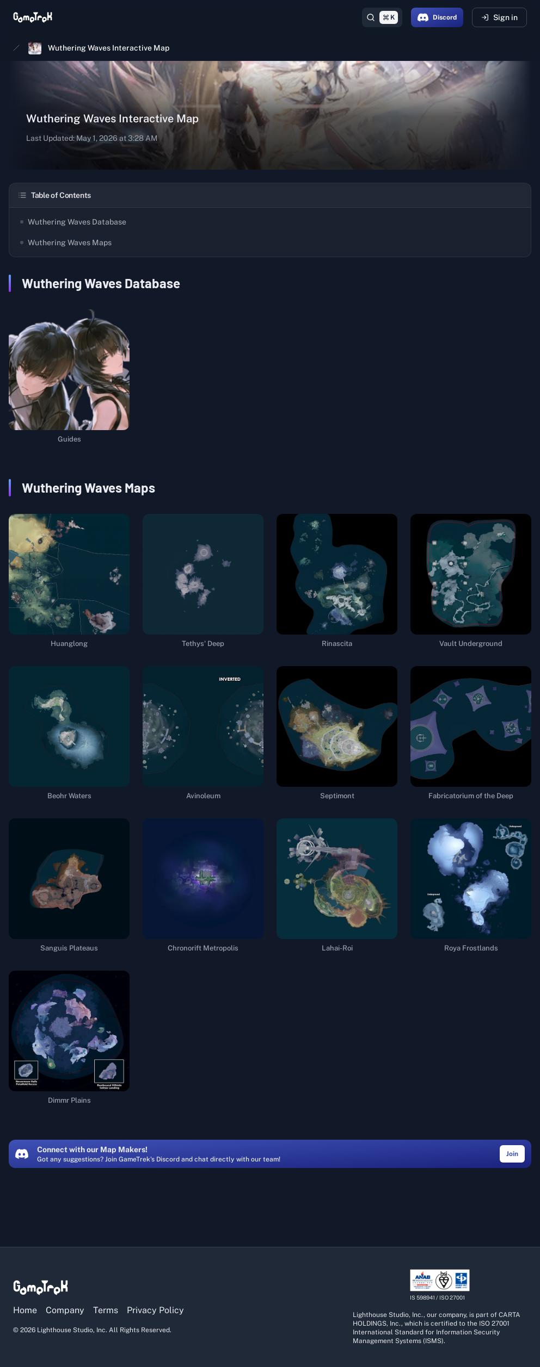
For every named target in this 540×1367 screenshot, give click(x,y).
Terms (105, 1310)
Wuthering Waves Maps (66, 242)
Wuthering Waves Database (73, 222)
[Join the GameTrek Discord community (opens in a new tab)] (512, 1153)
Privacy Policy (155, 1310)
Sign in (499, 17)
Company (65, 1310)
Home (25, 1310)
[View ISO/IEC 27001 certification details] (440, 1285)
